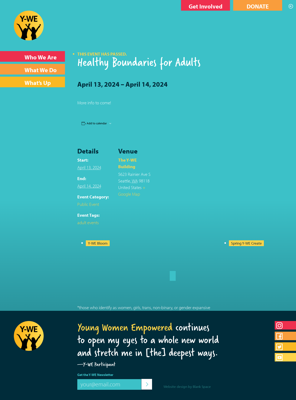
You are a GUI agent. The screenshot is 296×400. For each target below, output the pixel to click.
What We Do (40, 70)
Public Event (88, 204)
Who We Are (40, 57)
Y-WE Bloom (98, 243)
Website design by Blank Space (187, 386)
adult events (88, 222)
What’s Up (37, 82)
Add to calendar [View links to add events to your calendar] (97, 123)
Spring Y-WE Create (246, 243)
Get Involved (206, 6)
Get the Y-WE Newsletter (95, 375)
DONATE (258, 6)
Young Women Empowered (124, 327)
